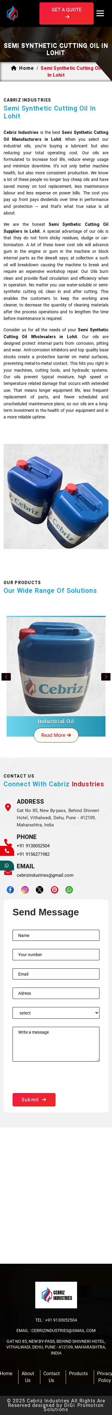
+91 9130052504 (33, 846)
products (78, 1373)
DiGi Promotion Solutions (74, 1407)
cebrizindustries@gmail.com (45, 875)
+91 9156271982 (33, 854)
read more (56, 735)
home (26, 68)
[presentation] (58, 1081)
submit (34, 1100)
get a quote (67, 13)
